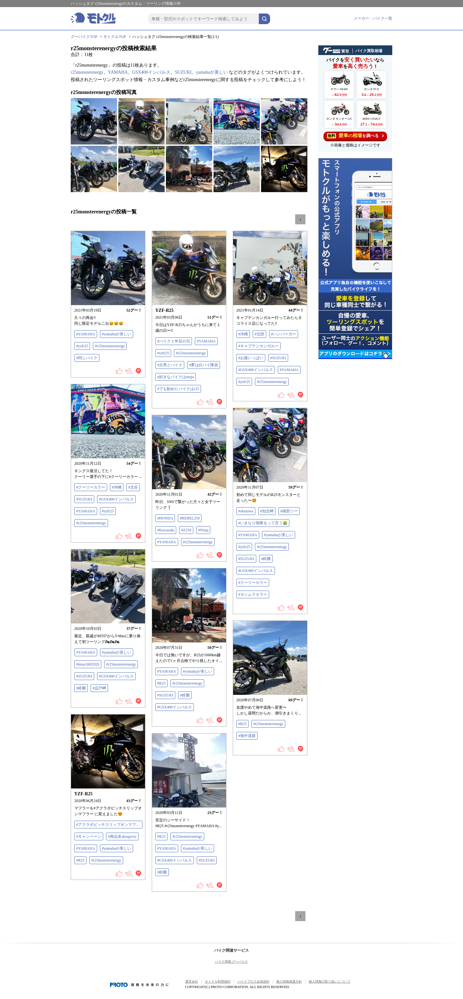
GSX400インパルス (151, 72)
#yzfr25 (82, 346)
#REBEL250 (190, 518)
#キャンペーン (88, 836)
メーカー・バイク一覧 (373, 18)
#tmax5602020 (87, 664)
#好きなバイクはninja (175, 377)
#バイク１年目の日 (173, 341)
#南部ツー (289, 511)
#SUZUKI (278, 358)
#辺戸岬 (99, 688)
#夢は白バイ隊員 (203, 365)
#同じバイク (86, 358)
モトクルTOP (114, 36)
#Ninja (203, 530)
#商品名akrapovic (122, 836)
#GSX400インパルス (255, 370)
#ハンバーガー (283, 334)
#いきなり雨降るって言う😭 (262, 523)
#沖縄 (243, 334)
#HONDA (165, 518)
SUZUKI (183, 72)
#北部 (259, 334)
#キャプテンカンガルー (258, 346)
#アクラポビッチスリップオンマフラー (109, 824)
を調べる (355, 135)
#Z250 (186, 530)
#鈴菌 (266, 558)
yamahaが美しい (212, 72)
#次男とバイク (169, 365)
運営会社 (191, 981)
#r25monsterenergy (110, 346)
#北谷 (133, 487)
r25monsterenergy (87, 72)
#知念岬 (267, 511)
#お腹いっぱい (250, 358)
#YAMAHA (85, 334)
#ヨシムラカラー (252, 594)
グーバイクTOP (84, 36)
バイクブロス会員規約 (253, 981)
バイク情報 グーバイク (231, 961)
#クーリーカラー (90, 487)
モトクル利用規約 (218, 981)
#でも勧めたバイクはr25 (178, 389)
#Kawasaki (165, 530)
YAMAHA (118, 72)
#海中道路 (247, 735)
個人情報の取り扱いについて (329, 981)
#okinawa (245, 511)
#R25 (161, 683)
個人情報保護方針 (289, 981)
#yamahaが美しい (116, 334)
